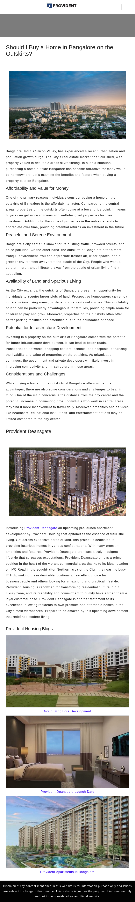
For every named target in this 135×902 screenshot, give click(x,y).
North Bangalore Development (67, 711)
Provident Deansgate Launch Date (67, 791)
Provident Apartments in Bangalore (67, 872)
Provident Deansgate (41, 528)
